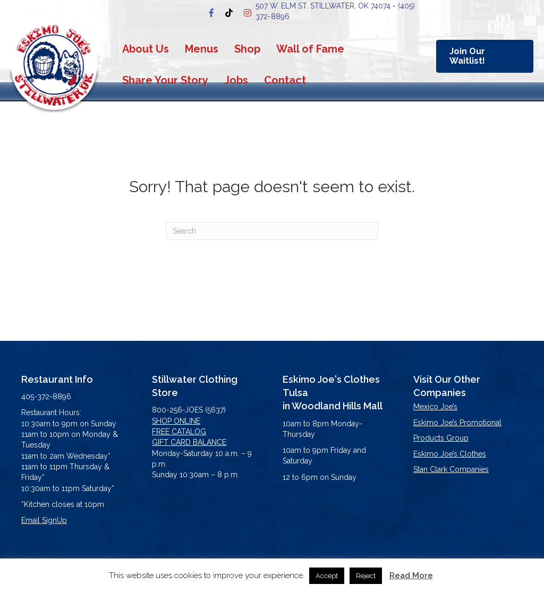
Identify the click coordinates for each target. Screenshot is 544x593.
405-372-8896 (46, 396)
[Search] (272, 231)
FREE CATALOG (179, 431)
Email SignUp (44, 520)
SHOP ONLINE (176, 421)
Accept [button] (327, 576)
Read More (411, 575)
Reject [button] (366, 576)
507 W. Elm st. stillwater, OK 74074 (323, 6)
